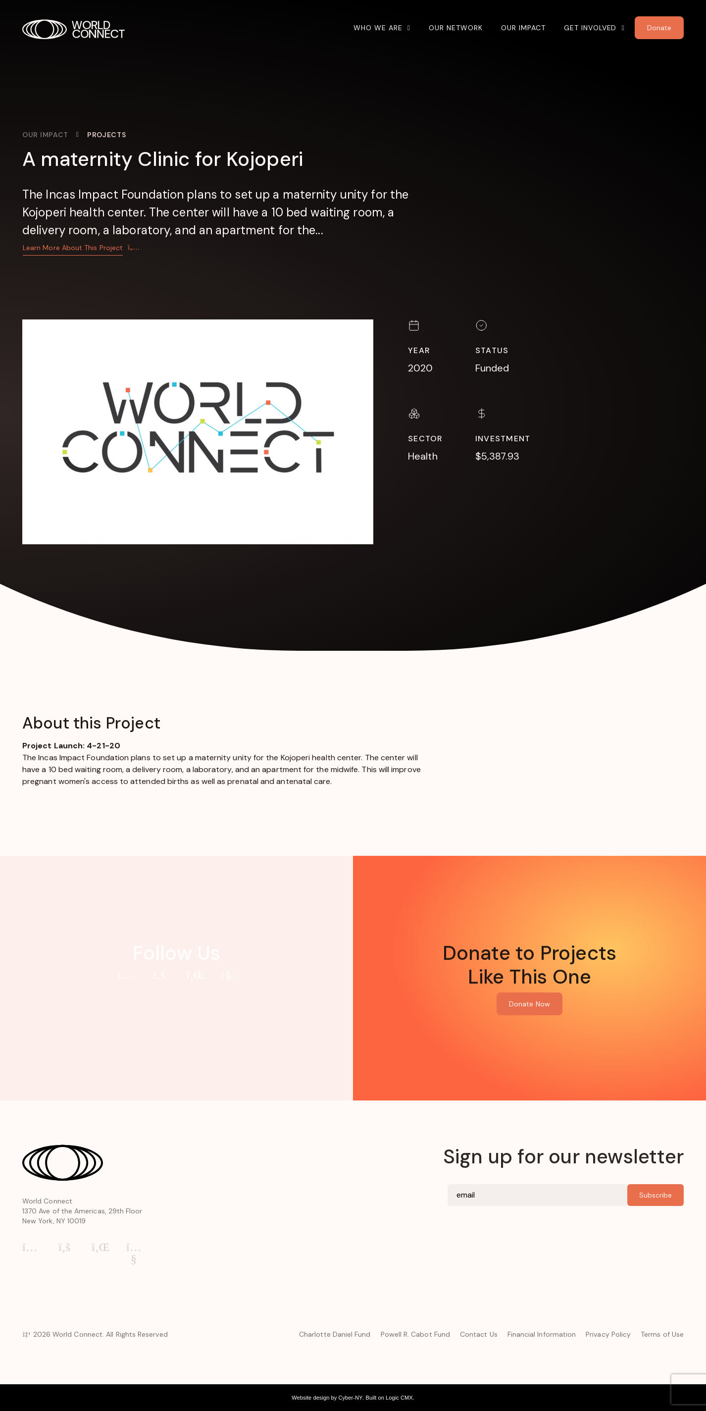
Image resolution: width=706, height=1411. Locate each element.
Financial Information (541, 1334)
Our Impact (523, 27)
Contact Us (479, 1334)
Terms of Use (662, 1334)
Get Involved (590, 27)
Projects (106, 134)
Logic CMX (399, 1398)
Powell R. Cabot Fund (415, 1334)
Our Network (456, 27)
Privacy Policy (608, 1334)
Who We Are (378, 27)
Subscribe (655, 1195)
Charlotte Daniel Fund (334, 1334)
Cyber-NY (350, 1398)
